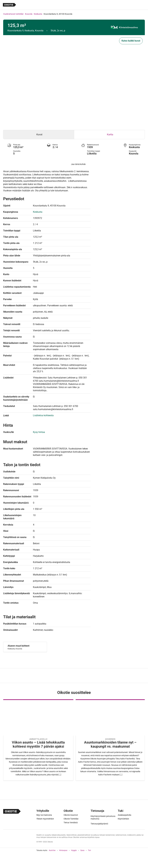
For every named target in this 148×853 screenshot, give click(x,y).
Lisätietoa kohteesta (43, 415)
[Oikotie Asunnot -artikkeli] (38, 740)
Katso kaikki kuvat (131, 40)
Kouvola (28, 14)
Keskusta (38, 14)
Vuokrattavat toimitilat (13, 14)
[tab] (38, 134)
